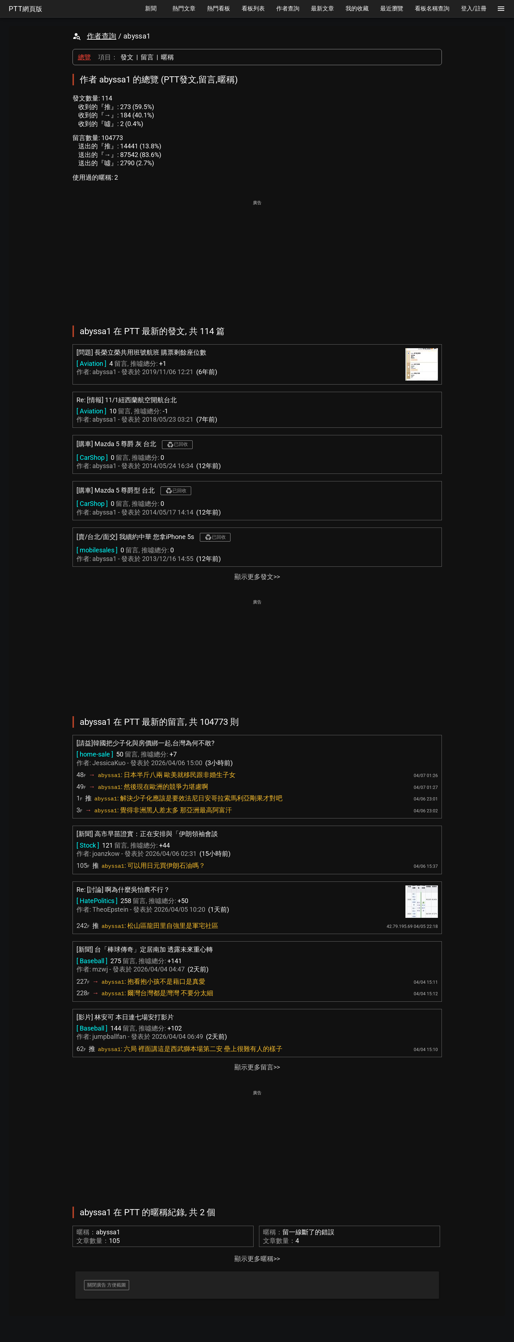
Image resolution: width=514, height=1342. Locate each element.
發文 (126, 57)
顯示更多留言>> (257, 1067)
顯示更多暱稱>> (257, 1258)
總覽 (84, 57)
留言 (147, 57)
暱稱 (167, 57)
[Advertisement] (257, 257)
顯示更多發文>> (257, 576)
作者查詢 (102, 36)
